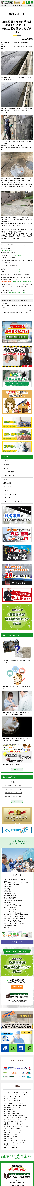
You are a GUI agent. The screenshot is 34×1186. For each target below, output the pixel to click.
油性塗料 (6, 1098)
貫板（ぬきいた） (9, 1132)
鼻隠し (14, 1142)
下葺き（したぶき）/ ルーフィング (20, 1117)
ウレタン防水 (20, 1104)
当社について (18, 942)
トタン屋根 (7, 1113)
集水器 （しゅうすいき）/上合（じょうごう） (16, 1127)
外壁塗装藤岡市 (17, 823)
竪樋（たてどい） (9, 1144)
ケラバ (18, 1132)
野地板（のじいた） (9, 1119)
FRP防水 (6, 1146)
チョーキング (15, 1092)
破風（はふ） (20, 1130)
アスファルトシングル (18, 1146)
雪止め (6, 1117)
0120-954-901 (17, 255)
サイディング (24, 1094)
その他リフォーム (8, 498)
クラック (6, 1092)
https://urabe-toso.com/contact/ (16, 292)
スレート (6, 1148)
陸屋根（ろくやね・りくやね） (12, 1108)
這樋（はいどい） (21, 1125)
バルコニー (7, 1102)
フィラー (24, 1092)
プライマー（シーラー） (10, 1094)
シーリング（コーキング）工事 (12, 1100)
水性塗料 (14, 1098)
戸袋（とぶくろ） (9, 1123)
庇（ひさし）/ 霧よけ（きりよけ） (13, 1121)
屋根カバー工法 (8, 479)
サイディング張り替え (10, 494)
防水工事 (6, 468)
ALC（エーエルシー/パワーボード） (14, 1096)
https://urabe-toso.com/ (7, 250)
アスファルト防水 (9, 1104)
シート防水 (7, 1106)
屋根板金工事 (7, 483)
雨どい (6, 1129)
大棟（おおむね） (9, 1138)
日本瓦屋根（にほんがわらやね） (13, 1111)
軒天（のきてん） (9, 1130)
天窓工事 (6, 490)
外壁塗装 (6, 461)
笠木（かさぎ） (22, 1119)
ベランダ (15, 1102)
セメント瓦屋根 (8, 1109)
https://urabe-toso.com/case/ (15, 269)
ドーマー (6, 1142)
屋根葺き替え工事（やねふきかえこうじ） (15, 1115)
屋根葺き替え (7, 487)
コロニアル (15, 1148)
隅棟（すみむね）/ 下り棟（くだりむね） (15, 1140)
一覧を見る (17, 770)
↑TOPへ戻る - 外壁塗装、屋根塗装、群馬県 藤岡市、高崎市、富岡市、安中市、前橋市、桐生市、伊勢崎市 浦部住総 (17, 1157)
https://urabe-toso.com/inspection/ (22, 281)
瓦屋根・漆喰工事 (8, 475)
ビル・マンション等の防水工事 (12, 501)
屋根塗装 (6, 464)
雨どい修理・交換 (8, 472)
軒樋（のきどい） (23, 1142)
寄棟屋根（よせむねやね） (11, 1134)
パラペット (20, 1144)
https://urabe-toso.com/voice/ (15, 271)
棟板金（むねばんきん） (17, 1129)
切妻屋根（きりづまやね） (11, 1136)
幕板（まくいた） (9, 1125)
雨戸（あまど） (21, 1123)
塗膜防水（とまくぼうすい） (21, 1106)
